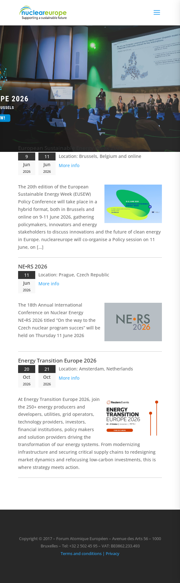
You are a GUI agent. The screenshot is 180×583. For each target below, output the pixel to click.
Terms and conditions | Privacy (90, 553)
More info (69, 165)
